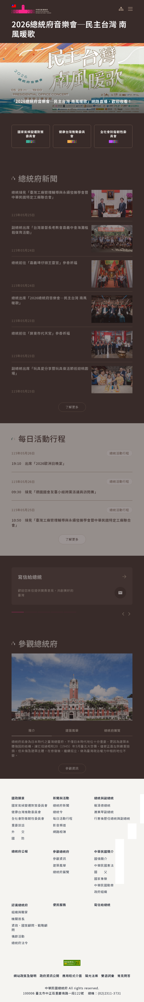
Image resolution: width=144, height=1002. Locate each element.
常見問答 (124, 974)
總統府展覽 (61, 871)
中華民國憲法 (104, 864)
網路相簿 (59, 831)
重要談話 (18, 824)
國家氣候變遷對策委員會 (30, 804)
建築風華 (59, 864)
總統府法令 (20, 941)
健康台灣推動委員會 (26, 811)
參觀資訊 (59, 857)
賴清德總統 (102, 804)
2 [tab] (81, 108)
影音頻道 (59, 824)
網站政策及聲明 (25, 974)
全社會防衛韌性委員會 (28, 818)
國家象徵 (100, 877)
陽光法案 (91, 974)
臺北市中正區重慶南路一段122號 (60, 992)
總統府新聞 (61, 804)
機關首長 (18, 917)
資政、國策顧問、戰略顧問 (30, 926)
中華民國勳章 (104, 884)
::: (2, 2)
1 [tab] (62, 108)
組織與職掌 (20, 911)
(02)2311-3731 (109, 992)
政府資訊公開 (49, 974)
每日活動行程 (63, 818)
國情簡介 (100, 857)
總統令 (58, 811)
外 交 (18, 831)
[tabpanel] (72, 65)
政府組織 (100, 891)
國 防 (18, 837)
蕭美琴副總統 (104, 811)
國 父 (100, 871)
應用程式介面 (72, 974)
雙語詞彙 (107, 974)
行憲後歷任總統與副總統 (112, 818)
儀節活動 (18, 935)
